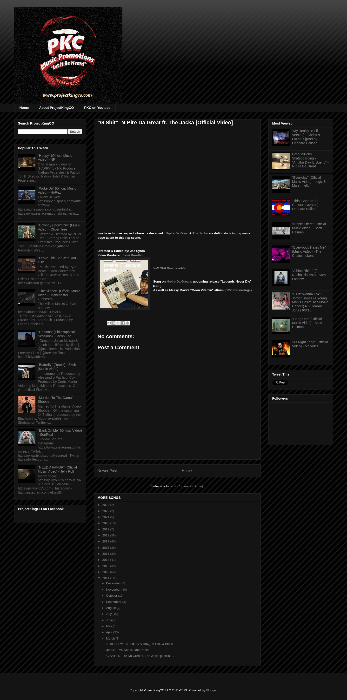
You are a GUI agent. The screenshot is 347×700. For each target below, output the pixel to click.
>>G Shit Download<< (169, 268)
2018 (106, 535)
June (110, 620)
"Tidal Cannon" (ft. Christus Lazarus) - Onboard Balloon (306, 205)
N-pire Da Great (177, 233)
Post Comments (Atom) (186, 486)
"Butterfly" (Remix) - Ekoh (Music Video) (57, 367)
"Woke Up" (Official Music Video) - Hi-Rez (57, 190)
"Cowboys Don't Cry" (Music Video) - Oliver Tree (59, 227)
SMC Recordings (238, 290)
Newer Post (107, 471)
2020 (106, 523)
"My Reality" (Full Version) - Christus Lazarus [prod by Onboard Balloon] (306, 137)
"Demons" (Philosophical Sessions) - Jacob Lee (56, 334)
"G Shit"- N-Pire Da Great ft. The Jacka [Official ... (139, 656)
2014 (106, 559)
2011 (106, 578)
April (109, 632)
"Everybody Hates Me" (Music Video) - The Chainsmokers (309, 251)
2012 (106, 572)
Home (24, 108)
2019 (106, 529)
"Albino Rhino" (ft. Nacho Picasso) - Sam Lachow (309, 275)
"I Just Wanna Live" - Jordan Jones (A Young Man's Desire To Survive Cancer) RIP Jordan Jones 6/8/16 (310, 302)
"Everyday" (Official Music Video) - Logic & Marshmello (309, 182)
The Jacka (200, 233)
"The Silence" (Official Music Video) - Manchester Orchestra (59, 295)
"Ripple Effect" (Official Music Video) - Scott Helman (309, 228)
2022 (106, 511)
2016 (106, 547)
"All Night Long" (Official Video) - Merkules (310, 344)
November (113, 589)
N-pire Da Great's (179, 281)
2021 (106, 517)
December (113, 583)
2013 (106, 566)
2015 (106, 553)
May (109, 626)
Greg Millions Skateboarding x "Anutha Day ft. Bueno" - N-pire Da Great (310, 160)
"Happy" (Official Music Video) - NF (55, 158)
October (112, 595)
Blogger (211, 690)
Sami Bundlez (132, 255)
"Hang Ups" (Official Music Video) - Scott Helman (307, 323)
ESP (157, 286)
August (111, 608)
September (114, 602)
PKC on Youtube (97, 108)
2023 (106, 505)
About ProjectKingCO (56, 108)
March (111, 638)
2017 (106, 541)
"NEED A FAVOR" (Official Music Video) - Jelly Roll (57, 469)
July (109, 614)
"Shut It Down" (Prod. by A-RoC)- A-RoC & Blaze (139, 644)
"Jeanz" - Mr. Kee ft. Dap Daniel (127, 650)
